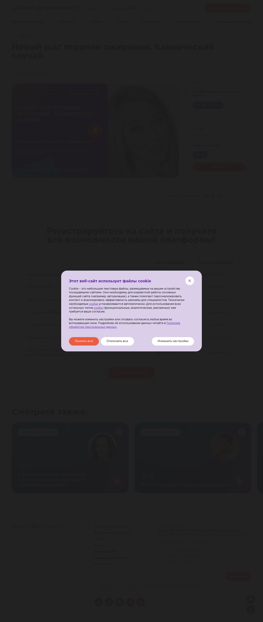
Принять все (84, 341)
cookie (93, 304)
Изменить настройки (172, 341)
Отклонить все (118, 341)
